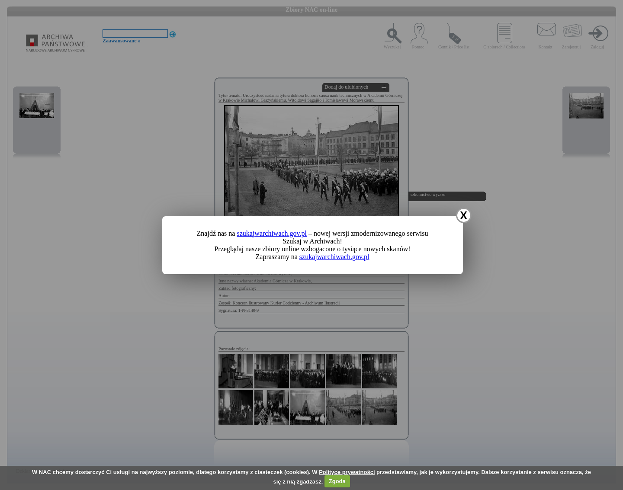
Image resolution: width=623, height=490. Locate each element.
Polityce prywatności (347, 472)
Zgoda (337, 481)
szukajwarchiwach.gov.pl (272, 233)
